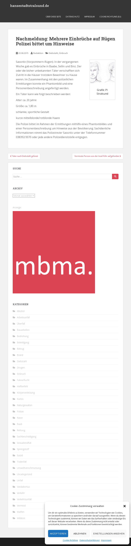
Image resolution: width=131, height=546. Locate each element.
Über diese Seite (53, 16)
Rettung (21, 430)
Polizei (20, 411)
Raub (19, 424)
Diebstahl (53, 53)
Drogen (21, 367)
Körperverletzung (26, 392)
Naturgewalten (24, 405)
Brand (20, 354)
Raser (20, 417)
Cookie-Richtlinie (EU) (110, 16)
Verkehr (21, 493)
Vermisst (21, 505)
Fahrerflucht (23, 380)
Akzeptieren (58, 533)
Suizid (20, 455)
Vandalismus (23, 486)
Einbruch (63, 53)
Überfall (21, 323)
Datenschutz (73, 16)
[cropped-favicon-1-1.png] (54, 252)
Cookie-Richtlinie (70, 540)
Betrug (20, 348)
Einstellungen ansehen (108, 533)
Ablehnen (79, 533)
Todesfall (22, 461)
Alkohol (21, 311)
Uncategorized (24, 474)
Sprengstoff (23, 449)
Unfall (20, 480)
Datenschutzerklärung (89, 540)
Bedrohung (22, 336)
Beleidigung (23, 342)
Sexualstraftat (24, 442)
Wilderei (21, 518)
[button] (124, 506)
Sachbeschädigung (26, 436)
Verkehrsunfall (24, 499)
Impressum (106, 540)
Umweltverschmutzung (29, 467)
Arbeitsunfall (23, 317)
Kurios (20, 398)
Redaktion (38, 53)
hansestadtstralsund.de (29, 6)
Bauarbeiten (23, 329)
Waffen (20, 511)
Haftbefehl (22, 386)
